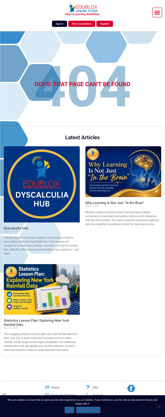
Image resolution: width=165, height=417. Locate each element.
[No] (159, 406)
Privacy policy (88, 410)
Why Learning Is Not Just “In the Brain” (114, 203)
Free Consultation (81, 23)
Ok (69, 410)
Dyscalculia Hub (16, 228)
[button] (157, 12)
